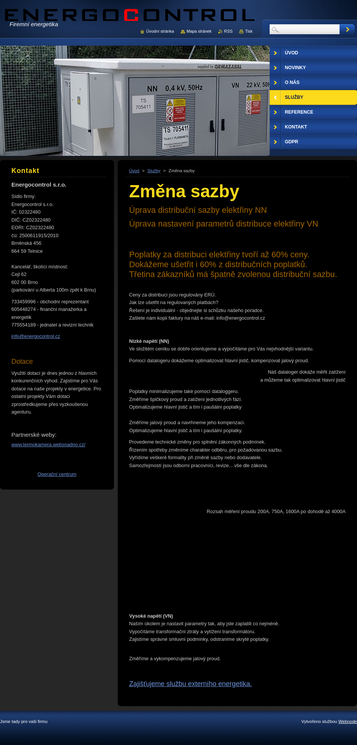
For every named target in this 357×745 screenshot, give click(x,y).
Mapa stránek (199, 31)
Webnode (347, 721)
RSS (228, 31)
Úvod (134, 170)
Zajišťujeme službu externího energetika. (190, 684)
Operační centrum (57, 474)
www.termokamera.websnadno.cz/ (48, 444)
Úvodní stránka (160, 31)
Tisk (249, 31)
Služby (154, 170)
